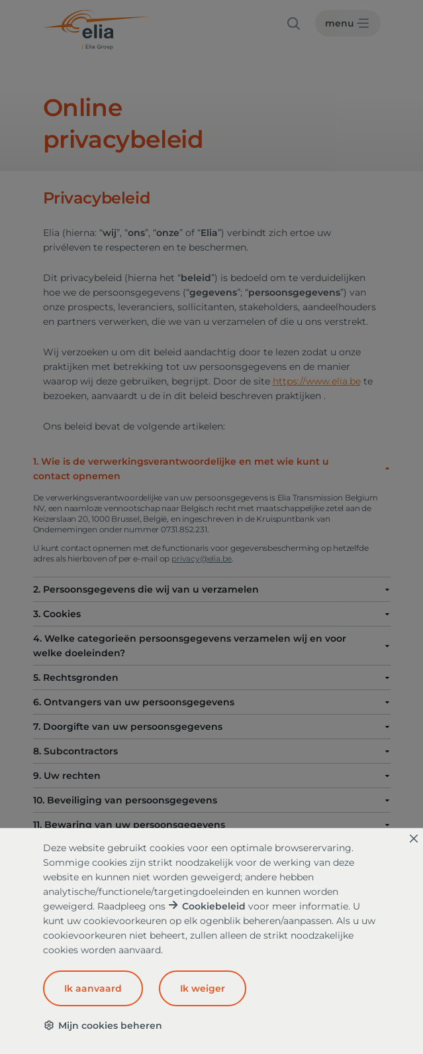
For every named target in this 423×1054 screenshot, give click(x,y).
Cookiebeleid (214, 906)
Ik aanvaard (93, 988)
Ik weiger (202, 988)
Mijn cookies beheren (102, 1025)
